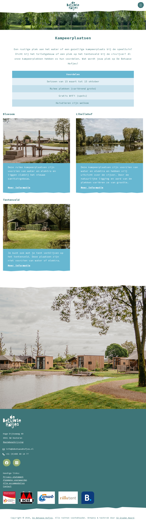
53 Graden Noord (125, 517)
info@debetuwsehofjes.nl (19, 449)
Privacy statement (13, 477)
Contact (7, 486)
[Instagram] (16, 462)
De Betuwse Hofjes (42, 517)
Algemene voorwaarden (15, 480)
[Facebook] (6, 462)
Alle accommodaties (14, 483)
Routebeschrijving (13, 442)
